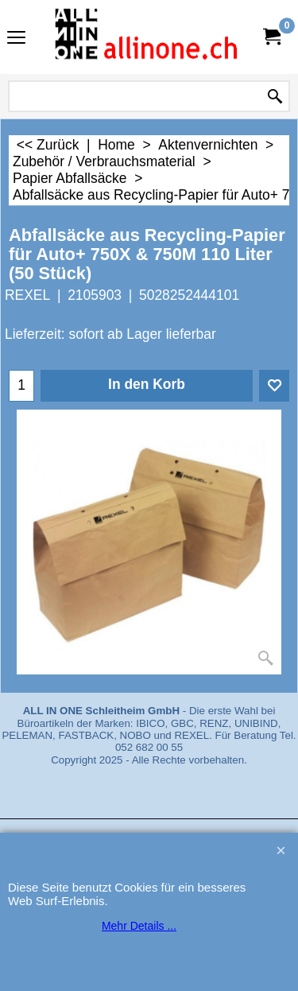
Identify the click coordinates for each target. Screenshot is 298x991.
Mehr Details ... (139, 925)
